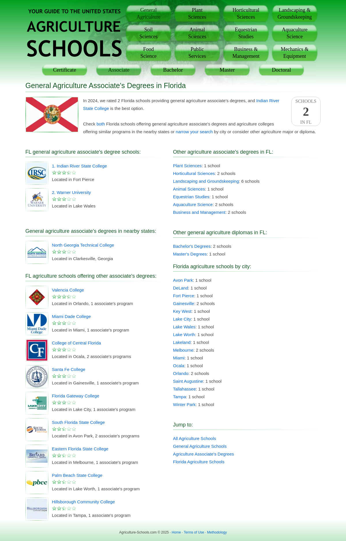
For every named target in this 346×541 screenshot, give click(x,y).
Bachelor (173, 70)
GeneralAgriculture (149, 13)
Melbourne (183, 350)
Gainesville (183, 303)
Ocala (178, 365)
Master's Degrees (190, 254)
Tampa (179, 396)
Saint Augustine (188, 381)
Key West (182, 311)
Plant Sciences (187, 165)
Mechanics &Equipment (295, 52)
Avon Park (183, 280)
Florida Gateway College (75, 395)
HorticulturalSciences (246, 13)
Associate (118, 70)
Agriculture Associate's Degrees (203, 454)
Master (227, 70)
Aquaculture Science (193, 204)
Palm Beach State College (77, 475)
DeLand (180, 287)
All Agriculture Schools (194, 438)
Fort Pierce (183, 295)
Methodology (217, 532)
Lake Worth (184, 334)
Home (176, 532)
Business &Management (246, 52)
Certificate (64, 70)
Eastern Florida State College (80, 448)
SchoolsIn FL (306, 112)
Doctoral (281, 70)
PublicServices (197, 52)
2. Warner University (71, 192)
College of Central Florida (76, 342)
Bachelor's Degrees (191, 246)
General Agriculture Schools (200, 446)
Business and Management (199, 212)
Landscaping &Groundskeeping (295, 13)
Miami (179, 357)
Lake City (182, 319)
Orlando (180, 373)
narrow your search (194, 131)
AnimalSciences (197, 33)
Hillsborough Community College (83, 501)
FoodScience (148, 52)
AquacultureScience (295, 33)
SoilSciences (149, 33)
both (101, 123)
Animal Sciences (189, 188)
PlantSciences (197, 13)
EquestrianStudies (246, 33)
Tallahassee (184, 388)
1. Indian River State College (79, 165)
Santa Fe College (68, 369)
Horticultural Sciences (194, 173)
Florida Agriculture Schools (198, 461)
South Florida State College (78, 422)
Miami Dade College (71, 316)
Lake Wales (184, 326)
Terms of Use (194, 532)
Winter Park (184, 404)
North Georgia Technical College (83, 245)
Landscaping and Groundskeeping (206, 181)
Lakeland (182, 342)
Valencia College (68, 289)
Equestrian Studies (191, 196)
